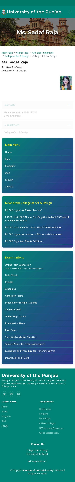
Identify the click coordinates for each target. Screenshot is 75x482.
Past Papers (11, 331)
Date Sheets (11, 276)
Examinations (14, 259)
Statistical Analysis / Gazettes (20, 338)
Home (8, 153)
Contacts (10, 108)
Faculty (9, 181)
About (8, 160)
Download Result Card (17, 359)
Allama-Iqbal (22, 54)
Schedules (10, 290)
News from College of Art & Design (28, 204)
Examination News (15, 324)
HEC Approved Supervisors (51, 428)
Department (12, 128)
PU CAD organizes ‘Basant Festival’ (23, 211)
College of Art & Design (17, 57)
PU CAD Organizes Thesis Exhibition (24, 242)
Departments (45, 409)
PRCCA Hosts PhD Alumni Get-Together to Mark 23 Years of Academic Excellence (37, 220)
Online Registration (15, 317)
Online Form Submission (24, 268)
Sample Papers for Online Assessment (25, 345)
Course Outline (13, 310)
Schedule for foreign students (21, 303)
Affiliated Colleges (47, 423)
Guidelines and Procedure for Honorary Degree (30, 352)
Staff (7, 174)
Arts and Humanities (43, 54)
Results (9, 283)
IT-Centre (43, 473)
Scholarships (45, 419)
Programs (10, 167)
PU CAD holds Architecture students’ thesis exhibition (33, 228)
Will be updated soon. (49, 433)
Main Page (7, 54)
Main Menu (12, 146)
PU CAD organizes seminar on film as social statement (34, 235)
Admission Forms (14, 297)
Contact (9, 187)
